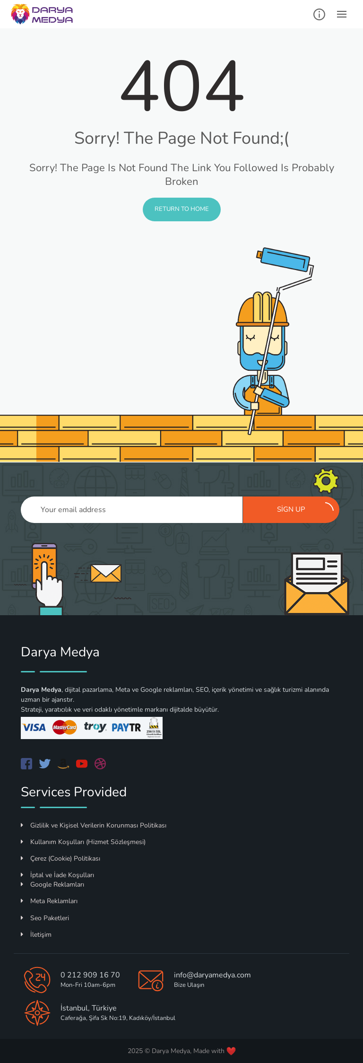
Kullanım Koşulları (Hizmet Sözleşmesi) (83, 841)
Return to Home (182, 209)
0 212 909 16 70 (90, 975)
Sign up (305, 508)
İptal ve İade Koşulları (57, 875)
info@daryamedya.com (212, 975)
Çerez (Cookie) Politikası (60, 858)
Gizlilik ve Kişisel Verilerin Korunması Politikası (93, 825)
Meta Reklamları (49, 901)
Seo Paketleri (45, 918)
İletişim (36, 934)
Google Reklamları (52, 884)
